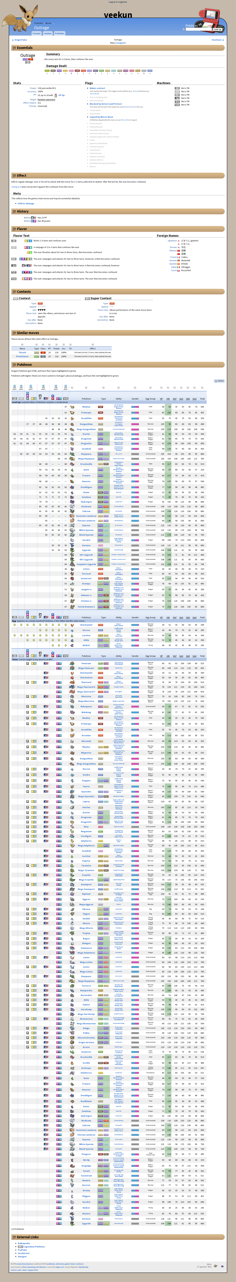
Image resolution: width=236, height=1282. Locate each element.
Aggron (86, 899)
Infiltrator (118, 645)
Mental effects (96, 159)
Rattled (118, 450)
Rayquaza (86, 454)
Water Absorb (118, 800)
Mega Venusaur (86, 668)
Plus (118, 842)
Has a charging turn (99, 97)
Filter (118, 904)
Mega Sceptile (86, 879)
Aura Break (118, 550)
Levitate (118, 502)
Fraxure (86, 475)
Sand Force (118, 515)
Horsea (86, 630)
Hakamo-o (86, 595)
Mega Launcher (119, 701)
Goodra (86, 540)
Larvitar (86, 635)
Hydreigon (86, 501)
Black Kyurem (86, 534)
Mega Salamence (86, 952)
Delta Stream (118, 459)
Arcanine (86, 735)
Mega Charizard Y (86, 691)
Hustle (118, 492)
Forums (37, 33)
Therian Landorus (86, 520)
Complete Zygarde (86, 564)
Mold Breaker (118, 470)
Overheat (218, 39)
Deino (86, 492)
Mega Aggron (86, 904)
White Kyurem (86, 530)
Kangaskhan (86, 424)
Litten (86, 569)
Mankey (86, 406)
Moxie (118, 464)
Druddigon (86, 487)
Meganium (86, 831)
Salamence (86, 948)
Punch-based (96, 123)
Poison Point (118, 705)
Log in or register (118, 1)
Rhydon (86, 746)
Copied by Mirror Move (101, 116)
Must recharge (96, 100)
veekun (118, 14)
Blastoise (86, 696)
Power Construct (119, 555)
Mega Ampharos (86, 845)
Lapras (86, 801)
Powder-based (97, 146)
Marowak (86, 741)
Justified (118, 420)
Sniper (118, 630)
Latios (86, 966)
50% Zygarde (86, 559)
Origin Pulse (19, 39)
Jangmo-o (86, 589)
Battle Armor (118, 743)
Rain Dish (118, 697)
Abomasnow (86, 1018)
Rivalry (118, 468)
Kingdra (86, 780)
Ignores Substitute (98, 143)
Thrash (22, 352)
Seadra (86, 774)
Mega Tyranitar (86, 870)
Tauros (86, 786)
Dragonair (86, 438)
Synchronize (119, 827)
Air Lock (118, 454)
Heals (92, 140)
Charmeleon (86, 677)
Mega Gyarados (86, 796)
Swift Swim (118, 628)
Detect (126, 107)
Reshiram (86, 506)
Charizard (86, 682)
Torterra (86, 985)
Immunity (118, 805)
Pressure (118, 525)
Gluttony (118, 809)
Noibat (86, 645)
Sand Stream (118, 865)
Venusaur (86, 663)
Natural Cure (119, 918)
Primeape (86, 412)
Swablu (86, 918)
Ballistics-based (97, 156)
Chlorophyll (118, 664)
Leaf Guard (119, 832)
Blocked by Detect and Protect (106, 103)
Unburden (118, 876)
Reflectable (95, 110)
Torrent (118, 695)
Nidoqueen (86, 706)
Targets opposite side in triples (104, 136)
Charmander (86, 624)
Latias (86, 957)
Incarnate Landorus (86, 515)
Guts (119, 634)
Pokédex (38, 23)
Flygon (86, 913)
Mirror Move (125, 120)
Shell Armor (118, 801)
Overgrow (119, 662)
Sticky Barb (94, 94)
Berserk (118, 582)
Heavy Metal (118, 901)
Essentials (25, 47)
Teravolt (118, 511)
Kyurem (86, 525)
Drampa (86, 583)
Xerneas (86, 545)
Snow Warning (118, 1018)
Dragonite (86, 443)
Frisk (119, 644)
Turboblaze (118, 506)
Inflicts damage (26, 203)
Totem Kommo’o (86, 606)
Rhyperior (86, 752)
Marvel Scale (118, 435)
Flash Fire (119, 418)
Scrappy (118, 424)
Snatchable (95, 113)
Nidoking (86, 712)
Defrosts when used (99, 133)
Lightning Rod (118, 741)
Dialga (86, 1028)
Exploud (86, 893)
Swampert (86, 884)
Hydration (119, 540)
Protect (133, 107)
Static (135, 91)
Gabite (86, 1004)
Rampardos (86, 990)
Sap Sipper (118, 538)
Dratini (86, 434)
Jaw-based (95, 150)
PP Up (59, 95)
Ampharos (86, 840)
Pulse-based (96, 153)
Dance (93, 166)
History (23, 211)
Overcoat (118, 591)
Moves (48, 23)
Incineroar (86, 578)
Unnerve (119, 471)
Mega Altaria (86, 928)
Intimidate (118, 417)
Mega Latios (86, 971)
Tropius (86, 933)
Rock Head (118, 739)
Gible (86, 640)
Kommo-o (86, 600)
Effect (21, 175)
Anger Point (118, 407)
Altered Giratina (86, 1037)
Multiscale (118, 444)
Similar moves (28, 333)
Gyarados (86, 791)
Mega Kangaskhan (86, 429)
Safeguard (16, 186)
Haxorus (86, 481)
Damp (118, 632)
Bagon (86, 938)
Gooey (118, 542)
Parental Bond (118, 429)
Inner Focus (118, 426)
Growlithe (86, 418)
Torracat (86, 573)
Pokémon (24, 364)
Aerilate (118, 952)
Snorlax (86, 807)
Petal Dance (22, 356)
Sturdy (118, 897)
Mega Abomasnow (86, 1023)
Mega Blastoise (86, 701)
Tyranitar (86, 865)
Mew (86, 826)
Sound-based (96, 126)
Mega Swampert (86, 889)
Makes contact (97, 88)
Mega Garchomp (86, 1014)
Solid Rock (118, 753)
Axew (86, 469)
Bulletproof (118, 588)
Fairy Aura (119, 545)
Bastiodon (86, 995)
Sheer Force (118, 487)
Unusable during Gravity (101, 130)
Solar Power (118, 625)
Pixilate (119, 928)
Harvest (118, 935)
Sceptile (86, 875)
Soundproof (119, 589)
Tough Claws (119, 687)
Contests (24, 291)
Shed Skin (119, 433)
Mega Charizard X (86, 687)
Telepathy (118, 647)
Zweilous (86, 497)
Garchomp (86, 1009)
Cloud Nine (119, 585)
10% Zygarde (86, 554)
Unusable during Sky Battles (103, 163)
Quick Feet (118, 449)
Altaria (86, 923)
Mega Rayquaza (86, 458)
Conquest (121, 42)
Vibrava (86, 909)
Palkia (86, 1033)
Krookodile (86, 464)
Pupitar (86, 860)
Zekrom (86, 511)
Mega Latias (86, 962)
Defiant (118, 408)
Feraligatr (86, 836)
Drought (118, 692)
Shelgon (86, 943)
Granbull (86, 448)
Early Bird (119, 422)
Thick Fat (118, 668)
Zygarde (86, 550)
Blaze (118, 568)
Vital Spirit (118, 405)
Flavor (22, 229)
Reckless (118, 748)
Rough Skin (118, 485)
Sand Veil (118, 636)
